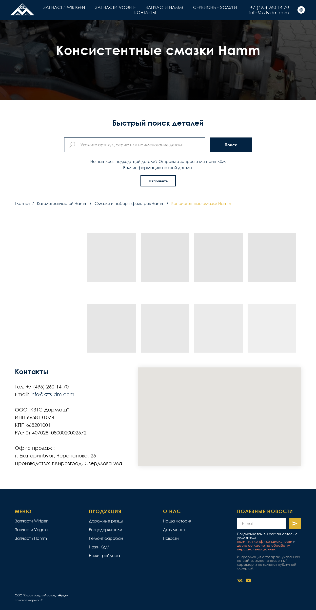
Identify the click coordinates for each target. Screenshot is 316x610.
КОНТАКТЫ (145, 12)
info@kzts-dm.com (269, 12)
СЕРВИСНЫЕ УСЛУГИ (215, 7)
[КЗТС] (301, 10)
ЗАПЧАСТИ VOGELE (115, 7)
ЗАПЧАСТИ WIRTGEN (64, 7)
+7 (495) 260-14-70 (269, 7)
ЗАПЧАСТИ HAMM (164, 7)
